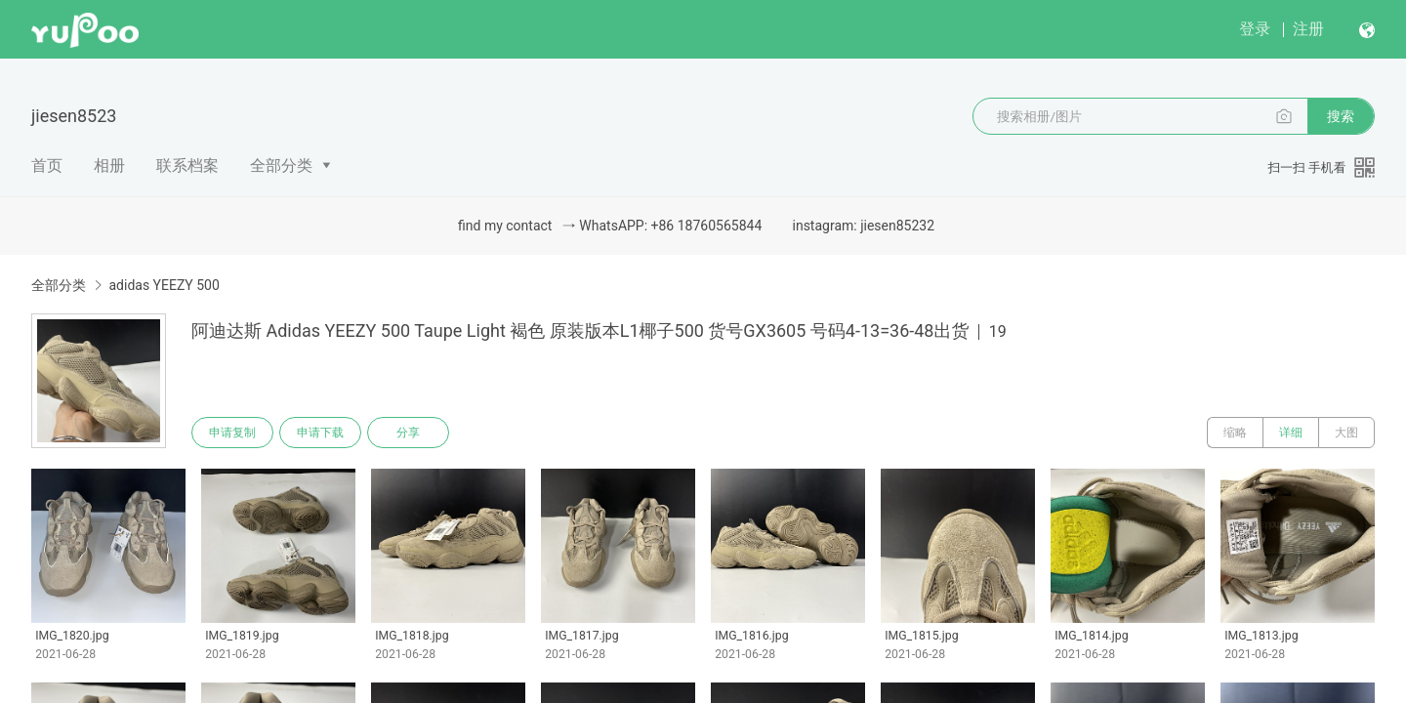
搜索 (1340, 116)
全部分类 (281, 165)
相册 (109, 165)
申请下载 (320, 432)
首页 (46, 165)
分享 (408, 432)
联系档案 (187, 165)
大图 (1346, 432)
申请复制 (232, 432)
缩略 (1235, 432)
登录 (1254, 29)
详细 (1291, 432)
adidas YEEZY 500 (163, 285)
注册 (1308, 29)
